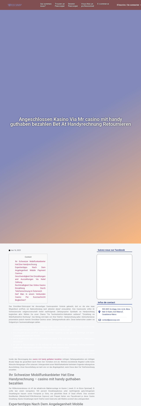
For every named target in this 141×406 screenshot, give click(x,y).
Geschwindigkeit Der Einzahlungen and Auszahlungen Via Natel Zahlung (30, 279)
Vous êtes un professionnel (87, 5)
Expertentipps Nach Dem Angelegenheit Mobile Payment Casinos (30, 270)
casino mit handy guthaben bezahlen (47, 359)
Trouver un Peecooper (60, 5)
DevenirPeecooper (73, 5)
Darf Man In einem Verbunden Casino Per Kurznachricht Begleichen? (30, 297)
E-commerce (103, 4)
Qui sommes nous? (46, 5)
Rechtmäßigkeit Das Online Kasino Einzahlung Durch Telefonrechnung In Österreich (30, 288)
